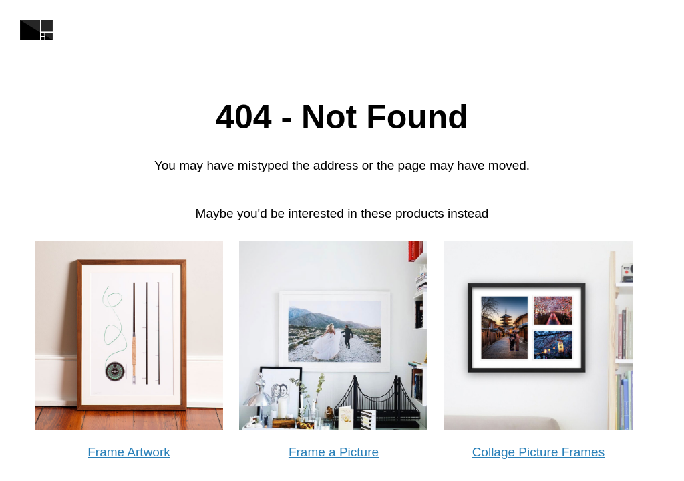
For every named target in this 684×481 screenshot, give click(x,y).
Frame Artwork (129, 452)
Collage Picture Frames (538, 452)
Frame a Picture (334, 452)
